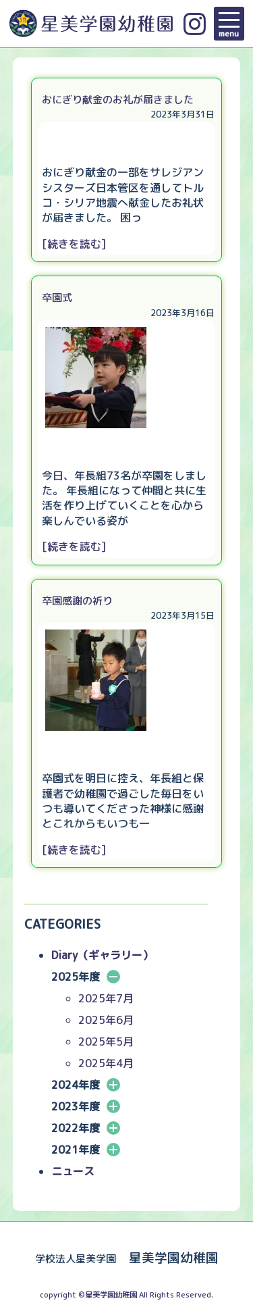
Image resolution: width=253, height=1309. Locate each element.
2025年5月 (106, 1041)
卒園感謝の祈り (77, 601)
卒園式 (57, 297)
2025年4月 (106, 1063)
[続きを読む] (74, 243)
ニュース (72, 1171)
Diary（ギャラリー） (102, 955)
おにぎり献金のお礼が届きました (118, 100)
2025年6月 (106, 1019)
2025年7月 (106, 998)
